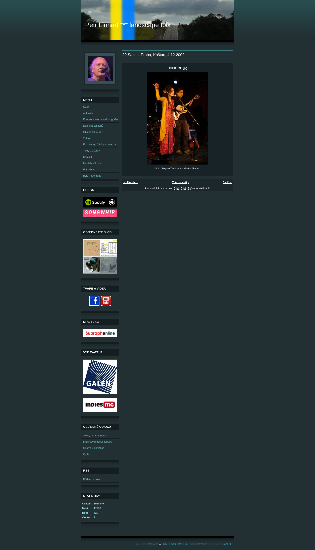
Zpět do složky (180, 182)
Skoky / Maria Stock (94, 435)
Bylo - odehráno (92, 175)
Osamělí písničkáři (93, 447)
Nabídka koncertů (93, 125)
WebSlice (176, 543)
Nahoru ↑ (227, 543)
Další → (227, 182)
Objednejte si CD (93, 131)
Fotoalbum (89, 169)
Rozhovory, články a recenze (99, 144)
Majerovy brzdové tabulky (97, 441)
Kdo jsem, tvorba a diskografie (100, 119)
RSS (165, 543)
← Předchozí (130, 182)
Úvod (86, 106)
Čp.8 (86, 454)
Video (86, 138)
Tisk (185, 543)
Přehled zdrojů (91, 479)
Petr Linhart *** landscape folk (128, 24)
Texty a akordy (91, 150)
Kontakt (87, 157)
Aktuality (88, 113)
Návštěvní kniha (92, 163)
